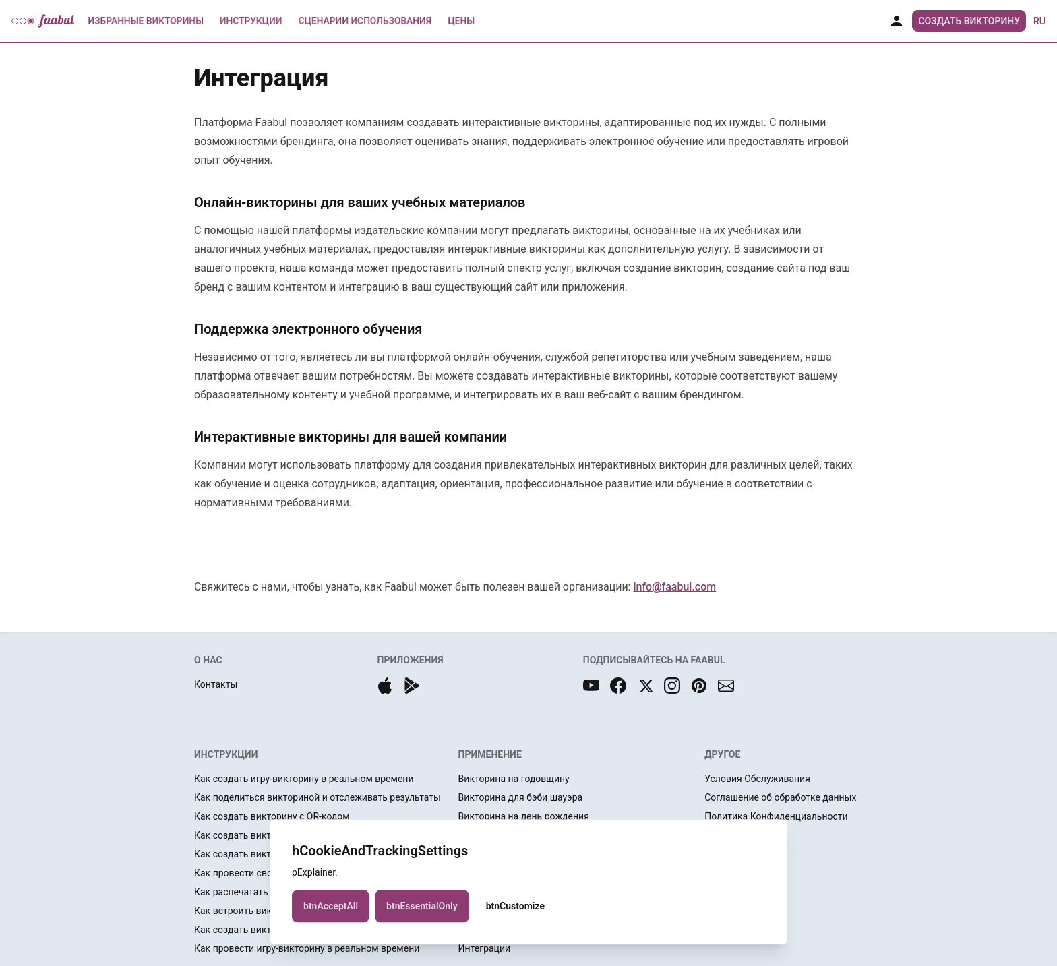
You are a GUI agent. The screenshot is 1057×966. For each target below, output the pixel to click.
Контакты (215, 684)
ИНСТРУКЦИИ (226, 754)
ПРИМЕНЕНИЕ (490, 754)
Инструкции (250, 21)
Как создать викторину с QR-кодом (272, 816)
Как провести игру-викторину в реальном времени (306, 948)
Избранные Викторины (145, 21)
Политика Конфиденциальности (775, 816)
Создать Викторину (969, 21)
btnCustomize (515, 909)
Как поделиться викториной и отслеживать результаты (317, 797)
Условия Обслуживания (757, 778)
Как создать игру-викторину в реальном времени (304, 778)
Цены (461, 21)
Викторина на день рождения (523, 816)
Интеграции (484, 948)
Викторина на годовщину (514, 778)
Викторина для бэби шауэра (520, 797)
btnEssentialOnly (422, 909)
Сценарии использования (365, 21)
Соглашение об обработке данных (780, 797)
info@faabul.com (674, 586)
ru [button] (1039, 21)
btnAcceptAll (330, 909)
